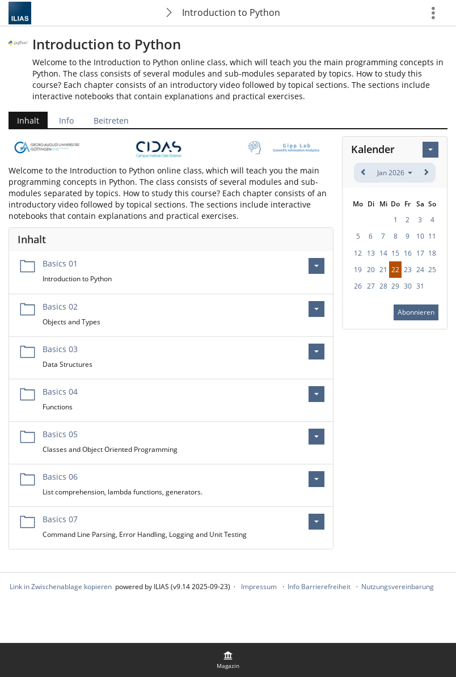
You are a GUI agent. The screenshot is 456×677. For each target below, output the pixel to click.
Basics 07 (60, 519)
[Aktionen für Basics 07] (316, 522)
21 (383, 269)
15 (395, 253)
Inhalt (28, 120)
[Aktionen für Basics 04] (316, 394)
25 (432, 269)
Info (66, 120)
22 (395, 269)
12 (358, 253)
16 (408, 253)
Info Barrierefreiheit (319, 586)
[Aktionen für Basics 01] (316, 266)
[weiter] (425, 172)
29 (395, 286)
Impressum (259, 586)
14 (383, 253)
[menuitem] (228, 660)
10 (420, 236)
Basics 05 (60, 434)
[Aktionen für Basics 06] (316, 479)
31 (420, 286)
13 (371, 253)
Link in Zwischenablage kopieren (61, 586)
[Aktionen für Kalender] (430, 150)
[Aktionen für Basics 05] (316, 437)
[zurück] (363, 172)
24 (420, 269)
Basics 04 (60, 391)
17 (420, 253)
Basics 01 (60, 263)
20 (371, 269)
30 (408, 286)
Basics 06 (60, 476)
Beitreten (111, 120)
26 (358, 286)
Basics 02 (60, 306)
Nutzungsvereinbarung (397, 586)
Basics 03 (60, 349)
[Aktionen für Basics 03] (316, 351)
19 (358, 269)
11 (432, 236)
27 (371, 286)
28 (383, 286)
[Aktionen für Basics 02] (316, 309)
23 (408, 269)
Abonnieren (416, 312)
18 (432, 253)
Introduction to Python (231, 12)
